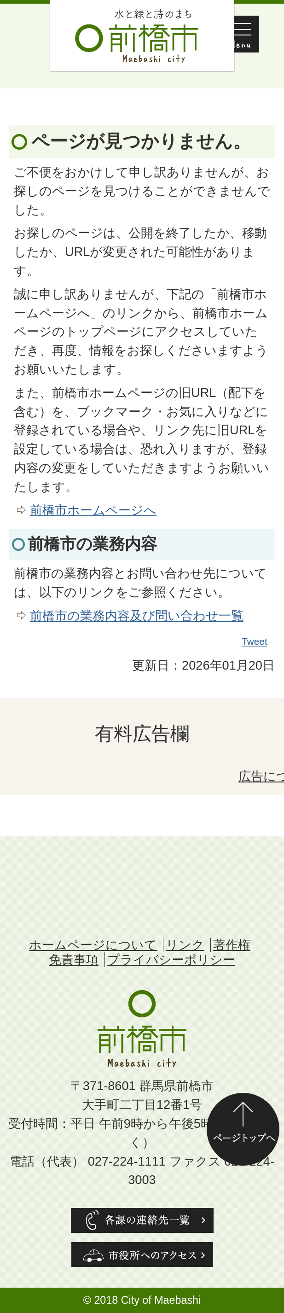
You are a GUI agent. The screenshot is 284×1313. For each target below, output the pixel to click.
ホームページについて (93, 945)
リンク (185, 945)
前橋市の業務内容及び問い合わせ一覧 (136, 615)
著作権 (231, 945)
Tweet (255, 641)
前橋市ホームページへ (93, 510)
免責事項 (74, 959)
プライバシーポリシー (171, 959)
